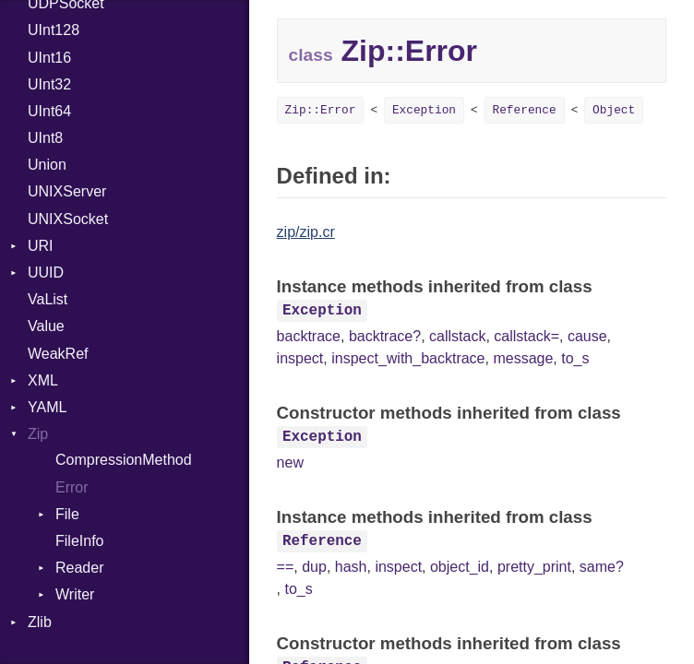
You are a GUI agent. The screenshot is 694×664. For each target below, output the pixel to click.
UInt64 (49, 111)
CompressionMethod (123, 460)
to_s (575, 358)
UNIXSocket (68, 219)
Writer (74, 594)
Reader (79, 567)
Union (47, 164)
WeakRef (58, 354)
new (290, 462)
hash (351, 567)
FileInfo (79, 541)
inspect (300, 358)
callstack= (526, 336)
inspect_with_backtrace (408, 358)
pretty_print (534, 567)
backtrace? (385, 336)
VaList (47, 299)
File (67, 514)
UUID (46, 272)
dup (314, 567)
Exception (424, 110)
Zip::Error (320, 110)
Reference (524, 110)
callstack (457, 336)
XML (43, 380)
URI (41, 246)
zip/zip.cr (306, 232)
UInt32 (49, 84)
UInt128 (53, 30)
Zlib (40, 622)
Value (46, 326)
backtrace (309, 336)
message (523, 358)
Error (72, 487)
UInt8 (45, 138)
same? (602, 567)
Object (613, 110)
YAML (47, 407)
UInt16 (49, 57)
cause (587, 336)
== (285, 567)
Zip (38, 434)
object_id (459, 567)
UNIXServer (67, 191)
